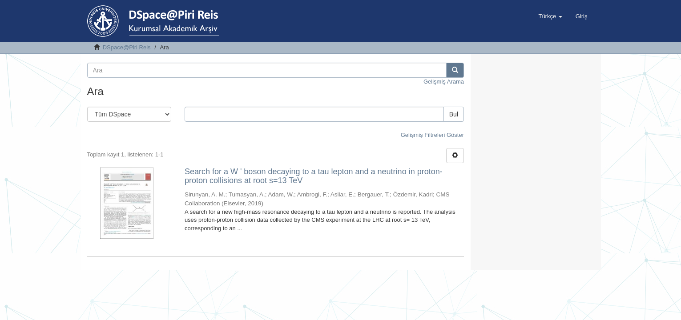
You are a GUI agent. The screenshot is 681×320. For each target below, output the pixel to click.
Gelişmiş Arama (443, 81)
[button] (550, 16)
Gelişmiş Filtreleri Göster (432, 135)
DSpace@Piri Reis (127, 47)
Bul (453, 114)
